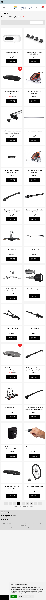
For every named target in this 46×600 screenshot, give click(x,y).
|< (6, 503)
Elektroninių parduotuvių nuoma (19, 527)
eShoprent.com (31, 527)
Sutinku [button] (14, 597)
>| (39, 503)
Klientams (5, 520)
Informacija (5, 512)
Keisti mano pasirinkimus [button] (26, 597)
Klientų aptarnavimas (9, 516)
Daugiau (34, 296)
